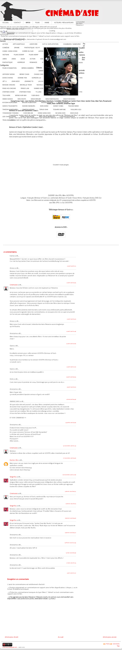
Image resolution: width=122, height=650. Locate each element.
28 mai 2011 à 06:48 (71, 399)
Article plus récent (11, 637)
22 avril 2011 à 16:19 (71, 319)
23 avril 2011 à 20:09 (71, 343)
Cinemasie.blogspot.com (9, 647)
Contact (17, 22)
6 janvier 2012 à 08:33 (70, 491)
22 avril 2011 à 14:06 (71, 282)
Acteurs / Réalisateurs (63, 22)
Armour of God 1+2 (14, 39)
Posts (108, 644)
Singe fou (13, 477)
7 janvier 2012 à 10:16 (71, 503)
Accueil (5, 22)
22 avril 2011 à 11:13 (71, 266)
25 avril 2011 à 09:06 (71, 377)
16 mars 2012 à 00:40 (71, 553)
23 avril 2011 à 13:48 (71, 331)
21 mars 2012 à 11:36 (71, 563)
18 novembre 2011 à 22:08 (69, 474)
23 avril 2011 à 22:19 (71, 367)
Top (118, 646)
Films (37, 22)
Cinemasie (13, 285)
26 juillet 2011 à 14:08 (70, 422)
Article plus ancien (110, 637)
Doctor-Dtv (14, 460)
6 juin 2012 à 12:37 (71, 573)
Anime (47, 22)
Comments (116, 644)
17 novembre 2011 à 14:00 (69, 458)
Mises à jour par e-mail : (16, 29)
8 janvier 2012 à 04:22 (70, 532)
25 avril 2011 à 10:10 (71, 387)
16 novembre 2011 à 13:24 (69, 446)
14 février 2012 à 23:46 (70, 542)
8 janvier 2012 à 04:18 (70, 518)
